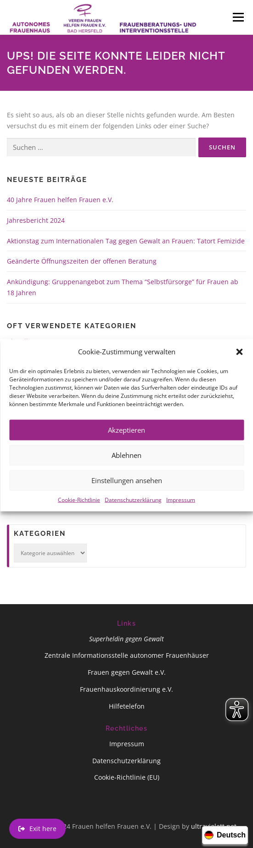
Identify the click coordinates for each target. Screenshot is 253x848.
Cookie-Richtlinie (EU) (126, 777)
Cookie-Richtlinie (79, 513)
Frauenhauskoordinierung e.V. (126, 689)
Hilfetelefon (127, 706)
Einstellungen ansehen (126, 493)
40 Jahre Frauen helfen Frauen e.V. (60, 199)
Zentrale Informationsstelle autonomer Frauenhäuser (127, 655)
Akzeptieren (126, 443)
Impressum (180, 513)
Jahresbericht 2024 (36, 220)
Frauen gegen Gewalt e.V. (127, 672)
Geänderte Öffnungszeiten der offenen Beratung (82, 261)
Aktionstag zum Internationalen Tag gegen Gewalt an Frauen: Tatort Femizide (126, 241)
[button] (239, 365)
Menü (238, 17)
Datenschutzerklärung (133, 513)
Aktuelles (21, 341)
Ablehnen (126, 468)
